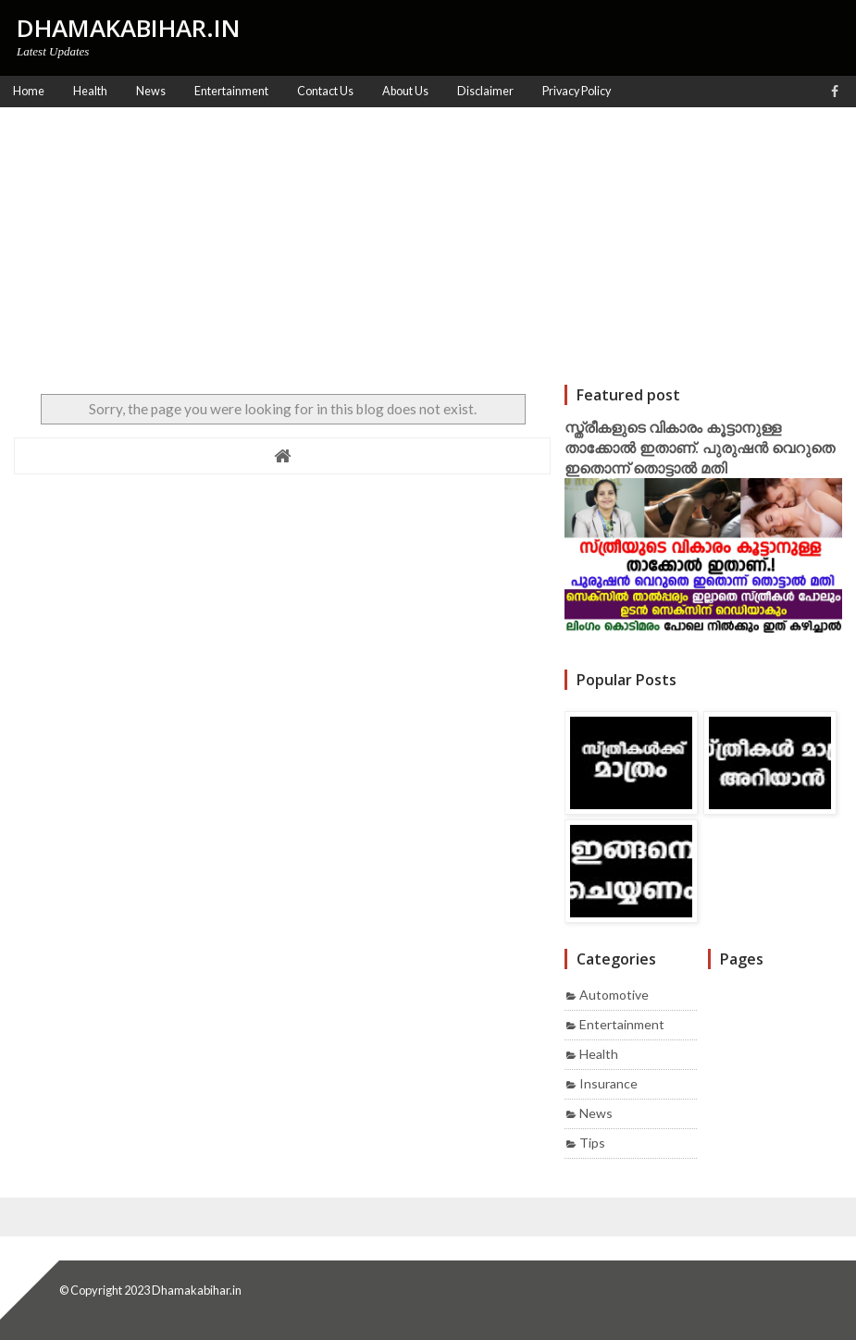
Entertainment (621, 1024)
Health (598, 1054)
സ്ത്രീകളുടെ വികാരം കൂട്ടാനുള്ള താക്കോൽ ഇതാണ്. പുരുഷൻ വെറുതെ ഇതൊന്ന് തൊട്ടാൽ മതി (699, 447)
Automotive (614, 994)
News (596, 1113)
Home (28, 91)
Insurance (608, 1083)
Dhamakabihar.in (197, 1290)
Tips (592, 1142)
